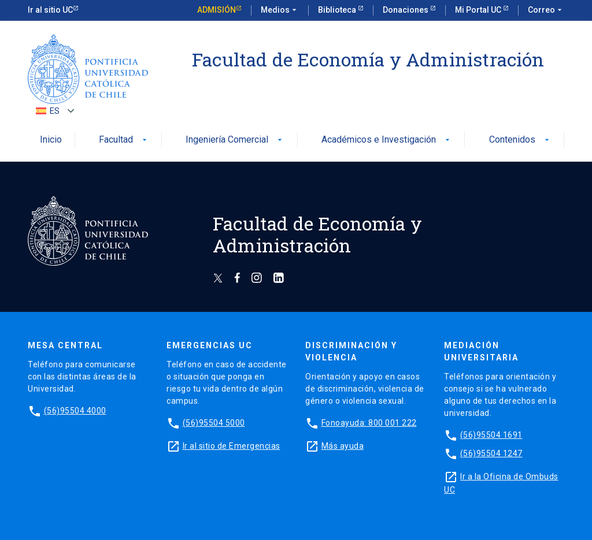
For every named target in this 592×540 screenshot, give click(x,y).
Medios (280, 10)
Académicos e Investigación (386, 140)
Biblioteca (338, 9)
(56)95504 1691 (491, 435)
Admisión (216, 9)
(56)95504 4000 (75, 410)
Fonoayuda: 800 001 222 (369, 422)
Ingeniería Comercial (235, 140)
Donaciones (406, 9)
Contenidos (520, 140)
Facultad (124, 140)
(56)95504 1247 (491, 453)
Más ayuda (342, 445)
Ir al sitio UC (50, 9)
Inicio (51, 140)
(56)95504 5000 (214, 422)
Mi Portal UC (479, 9)
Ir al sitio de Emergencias (231, 445)
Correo (546, 10)
